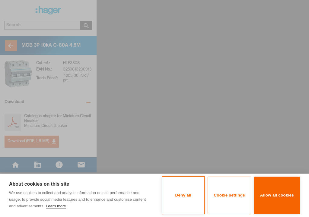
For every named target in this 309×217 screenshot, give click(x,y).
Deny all (183, 195)
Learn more (56, 206)
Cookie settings (229, 195)
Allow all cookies (277, 195)
